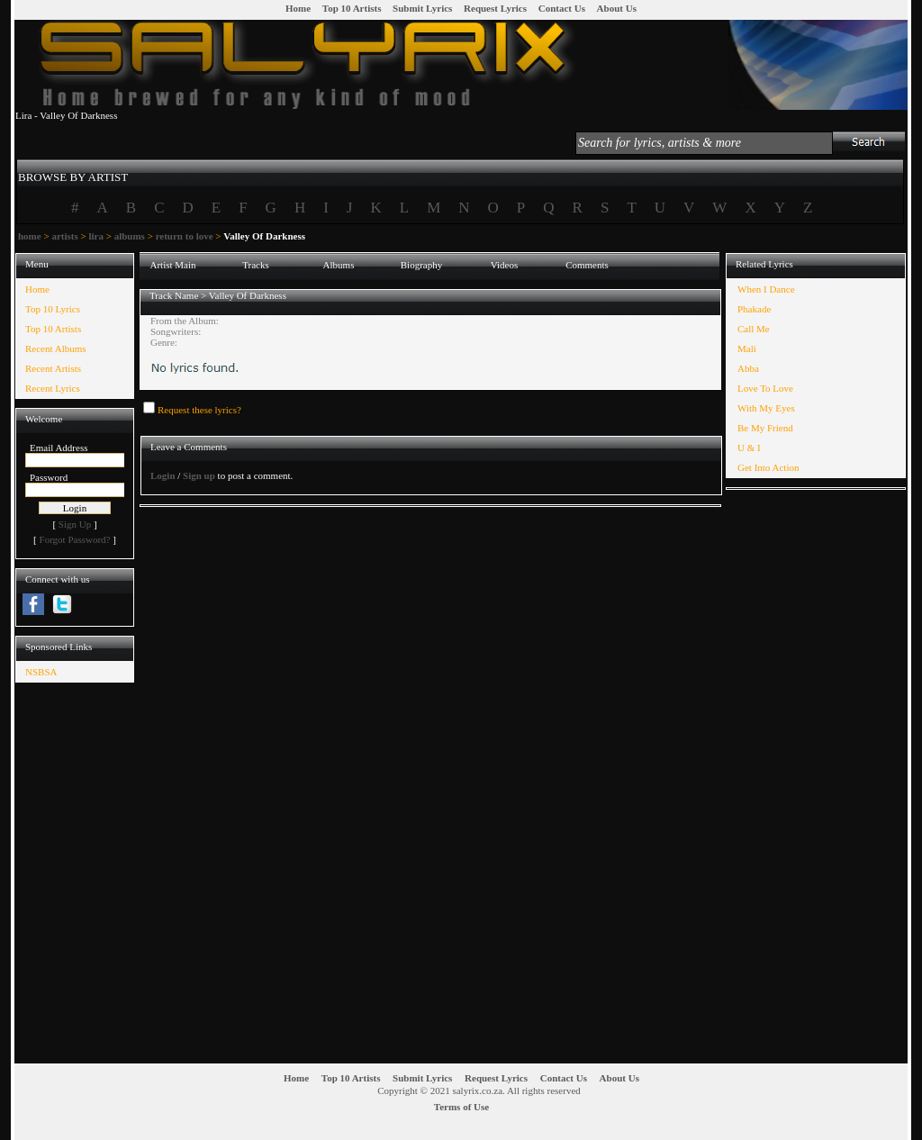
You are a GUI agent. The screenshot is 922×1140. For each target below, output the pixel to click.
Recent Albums (55, 348)
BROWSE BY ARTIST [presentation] (73, 177)
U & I (749, 447)
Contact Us (561, 8)
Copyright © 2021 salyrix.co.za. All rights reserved (479, 1090)
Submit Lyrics (422, 8)
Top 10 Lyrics (52, 308)
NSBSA (41, 671)
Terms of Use (461, 1106)
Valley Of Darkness (247, 295)
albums (129, 236)
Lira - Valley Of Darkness (66, 115)
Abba (748, 368)
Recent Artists (53, 368)
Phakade (754, 308)
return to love (184, 236)
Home (298, 8)
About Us (617, 8)
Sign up (199, 475)
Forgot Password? (75, 539)
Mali (746, 348)
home (29, 236)
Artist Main (172, 264)
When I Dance (766, 289)
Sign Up (75, 524)
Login (163, 475)
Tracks (255, 264)
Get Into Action (768, 467)
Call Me (753, 328)
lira (96, 236)
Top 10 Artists (352, 8)
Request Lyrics (495, 8)
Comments (587, 264)
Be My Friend (765, 427)
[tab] (73, 168)
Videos (505, 264)
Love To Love (765, 388)
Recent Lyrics (52, 388)
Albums (339, 264)
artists (64, 236)
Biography (421, 264)
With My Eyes (766, 408)
